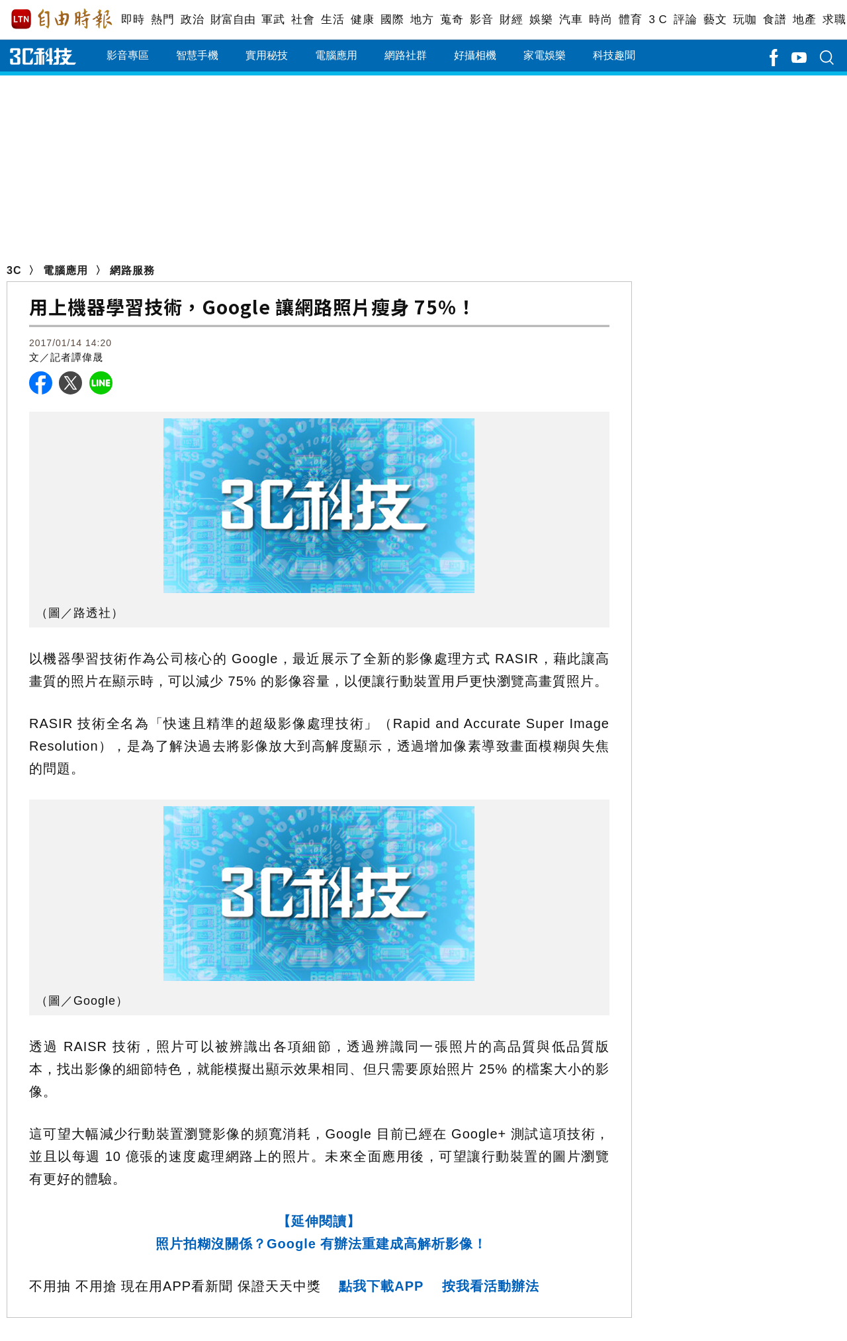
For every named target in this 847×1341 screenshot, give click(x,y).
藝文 (715, 19)
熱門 (162, 19)
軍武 (273, 19)
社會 (302, 19)
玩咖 (744, 19)
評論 (685, 19)
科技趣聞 (614, 55)
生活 (332, 19)
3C (14, 270)
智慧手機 (197, 55)
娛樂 (541, 19)
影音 (481, 19)
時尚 (600, 19)
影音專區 (128, 55)
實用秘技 (266, 55)
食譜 (774, 19)
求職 (834, 19)
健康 (362, 19)
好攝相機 (475, 55)
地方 (421, 19)
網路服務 (132, 270)
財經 (511, 19)
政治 (192, 19)
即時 (132, 19)
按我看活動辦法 (490, 1286)
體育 (630, 19)
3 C (657, 19)
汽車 (570, 19)
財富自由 (232, 19)
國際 (392, 19)
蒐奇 (451, 19)
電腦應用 (336, 55)
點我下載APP (381, 1286)
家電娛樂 (544, 55)
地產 (804, 19)
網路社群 (405, 55)
